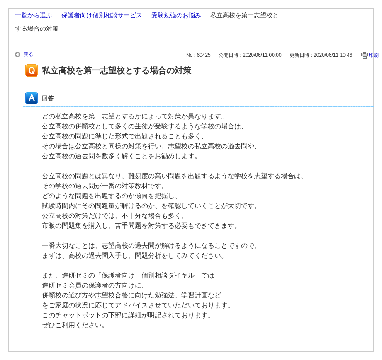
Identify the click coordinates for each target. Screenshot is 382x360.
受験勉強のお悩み (176, 15)
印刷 (374, 55)
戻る (28, 54)
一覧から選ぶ (33, 15)
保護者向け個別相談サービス (101, 15)
